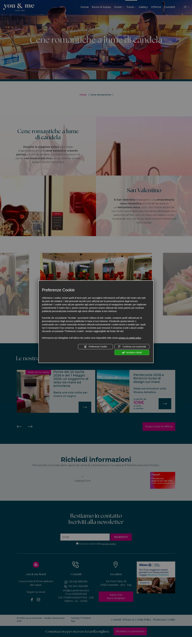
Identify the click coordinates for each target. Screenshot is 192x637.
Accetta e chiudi (132, 352)
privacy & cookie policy (130, 337)
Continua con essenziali (132, 346)
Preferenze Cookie (95, 346)
